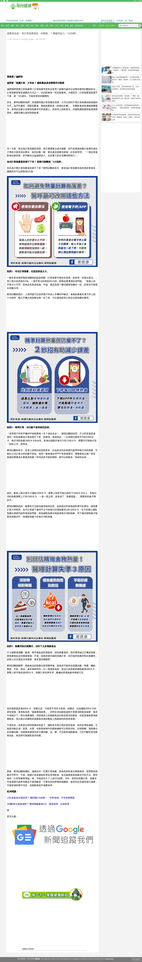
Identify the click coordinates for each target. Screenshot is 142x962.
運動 (37, 25)
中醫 (27, 25)
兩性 (51, 25)
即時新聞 (42, 39)
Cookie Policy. (110, 959)
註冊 (140, 1)
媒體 (71, 25)
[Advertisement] (52, 57)
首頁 (2, 25)
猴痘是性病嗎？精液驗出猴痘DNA (68, 21)
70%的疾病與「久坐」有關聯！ (20, 21)
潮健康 (31, 39)
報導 (7, 25)
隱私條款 (37, 959)
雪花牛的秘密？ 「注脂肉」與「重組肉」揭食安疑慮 (117, 22)
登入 (135, 1)
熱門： (95, 25)
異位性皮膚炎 (110, 25)
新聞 (22, 25)
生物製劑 (101, 25)
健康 (12, 25)
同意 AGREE (136, 959)
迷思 (61, 25)
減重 (41, 25)
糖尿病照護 (79, 25)
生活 (56, 25)
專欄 (66, 25)
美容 (46, 25)
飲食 (32, 25)
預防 (17, 25)
